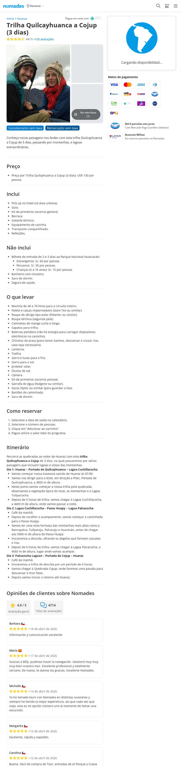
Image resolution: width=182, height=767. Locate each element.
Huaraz (22, 19)
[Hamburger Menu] (175, 6)
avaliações (43, 39)
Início (10, 19)
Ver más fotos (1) (85, 114)
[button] (166, 5)
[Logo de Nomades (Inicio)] (14, 5)
